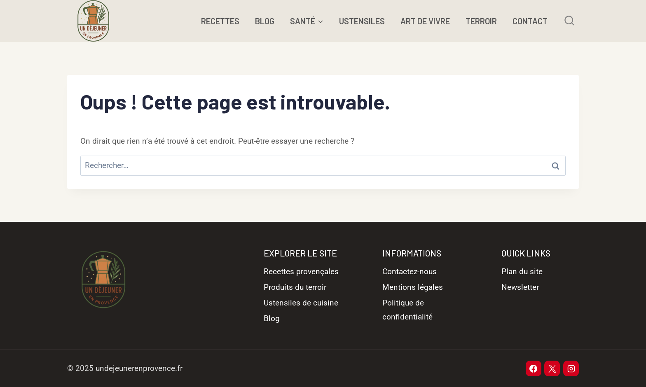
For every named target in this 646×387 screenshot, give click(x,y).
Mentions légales (412, 287)
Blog (272, 318)
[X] (552, 368)
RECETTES (220, 21)
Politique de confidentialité (407, 310)
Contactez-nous (409, 271)
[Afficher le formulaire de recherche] (569, 20)
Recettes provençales (301, 271)
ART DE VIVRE (425, 21)
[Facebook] (533, 368)
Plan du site (522, 271)
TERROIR (481, 21)
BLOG (264, 21)
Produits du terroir (295, 287)
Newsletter (520, 287)
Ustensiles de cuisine (301, 303)
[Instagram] (571, 368)
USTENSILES (362, 21)
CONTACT (530, 21)
